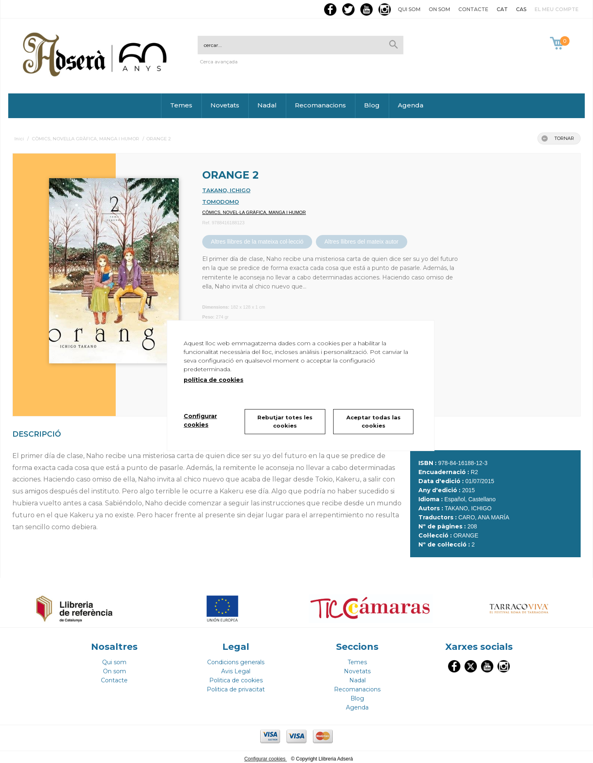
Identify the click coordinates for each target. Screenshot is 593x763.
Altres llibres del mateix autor (362, 241)
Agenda (410, 105)
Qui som (409, 9)
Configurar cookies (265, 755)
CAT (502, 9)
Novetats (224, 105)
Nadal (267, 105)
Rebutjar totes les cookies (285, 421)
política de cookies (213, 380)
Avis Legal (235, 667)
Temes (181, 105)
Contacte (473, 9)
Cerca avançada (219, 61)
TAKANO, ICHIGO (226, 190)
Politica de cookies (236, 676)
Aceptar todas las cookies (373, 421)
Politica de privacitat (236, 685)
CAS (521, 9)
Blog (372, 105)
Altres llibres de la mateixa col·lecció (257, 241)
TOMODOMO (220, 201)
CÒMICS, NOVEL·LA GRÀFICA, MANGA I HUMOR (254, 212)
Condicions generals (235, 658)
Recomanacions (320, 105)
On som (439, 9)
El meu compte (557, 9)
